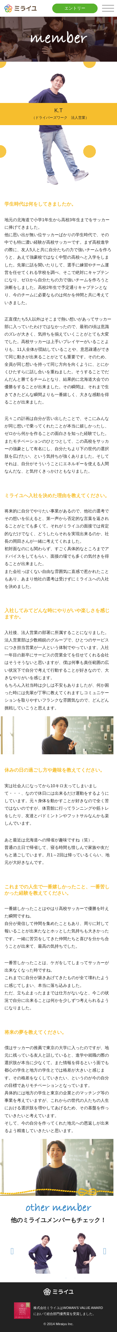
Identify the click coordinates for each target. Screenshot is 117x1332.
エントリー (74, 8)
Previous (12, 1250)
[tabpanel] (46, 1253)
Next (105, 1250)
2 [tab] (75, 1278)
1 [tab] (66, 1278)
